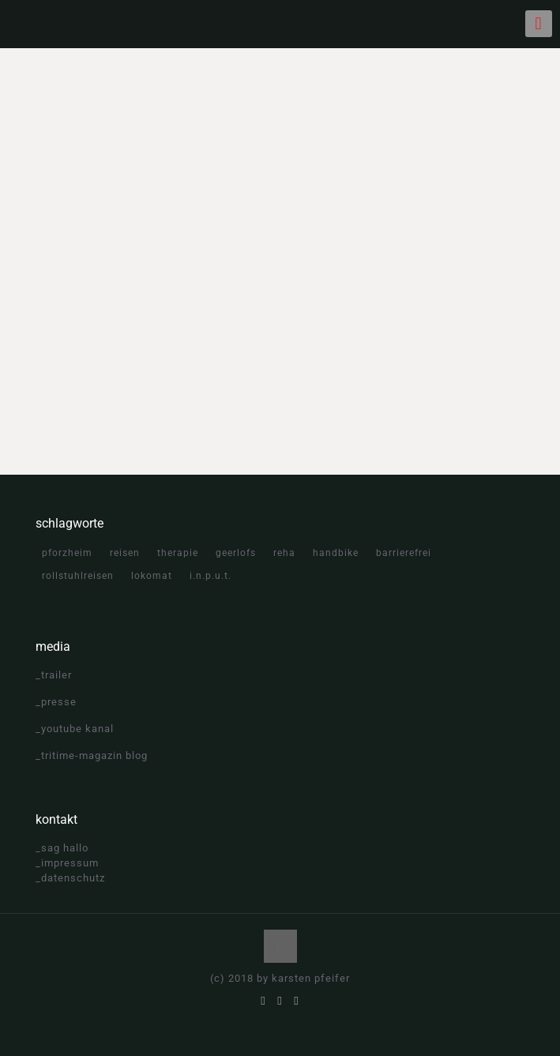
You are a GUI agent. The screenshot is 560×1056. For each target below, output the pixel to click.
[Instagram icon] (297, 1001)
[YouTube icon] (280, 1001)
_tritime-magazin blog (92, 755)
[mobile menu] (538, 23)
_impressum (67, 863)
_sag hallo (62, 848)
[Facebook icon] (263, 1001)
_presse (56, 702)
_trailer (54, 675)
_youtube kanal (75, 729)
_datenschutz (70, 878)
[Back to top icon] (280, 946)
